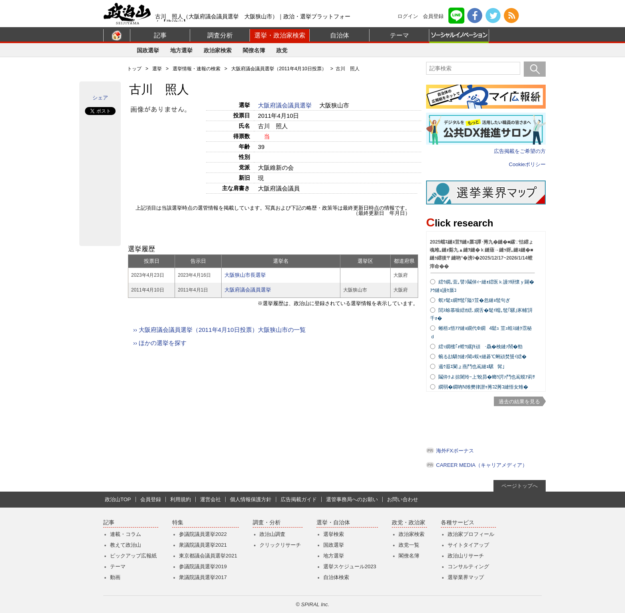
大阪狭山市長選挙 (245, 275)
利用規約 (180, 499)
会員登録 (433, 16)
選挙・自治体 (333, 523)
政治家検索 (218, 50)
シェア (100, 98)
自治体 (339, 35)
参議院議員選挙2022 (203, 534)
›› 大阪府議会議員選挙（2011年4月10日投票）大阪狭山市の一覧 (219, 329)
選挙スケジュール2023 (349, 566)
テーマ (399, 35)
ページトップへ (519, 486)
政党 (281, 50)
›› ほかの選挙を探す (160, 342)
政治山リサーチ (466, 555)
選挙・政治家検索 (279, 35)
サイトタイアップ (468, 545)
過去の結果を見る (519, 402)
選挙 (157, 68)
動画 (115, 577)
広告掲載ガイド (299, 499)
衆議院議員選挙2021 (203, 545)
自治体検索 (336, 577)
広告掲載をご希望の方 (520, 151)
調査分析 (220, 35)
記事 (160, 35)
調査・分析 (267, 523)
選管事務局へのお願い (352, 499)
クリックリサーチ (280, 545)
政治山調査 (272, 534)
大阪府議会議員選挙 (285, 105)
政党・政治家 (408, 523)
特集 (177, 523)
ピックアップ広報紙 (133, 555)
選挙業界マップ (466, 577)
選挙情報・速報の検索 (196, 68)
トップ (134, 68)
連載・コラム (125, 534)
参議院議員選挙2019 (203, 566)
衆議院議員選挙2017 (203, 577)
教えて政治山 (125, 545)
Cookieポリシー (527, 164)
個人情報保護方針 (250, 499)
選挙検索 (333, 534)
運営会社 (210, 499)
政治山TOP (118, 499)
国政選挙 (148, 50)
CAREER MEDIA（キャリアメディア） (481, 465)
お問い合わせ (402, 499)
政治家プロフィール (471, 534)
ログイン (407, 16)
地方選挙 (181, 50)
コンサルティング (468, 566)
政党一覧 (409, 545)
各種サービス (457, 523)
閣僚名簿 (254, 50)
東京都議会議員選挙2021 (208, 555)
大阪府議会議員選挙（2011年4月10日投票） (278, 68)
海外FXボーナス (455, 451)
